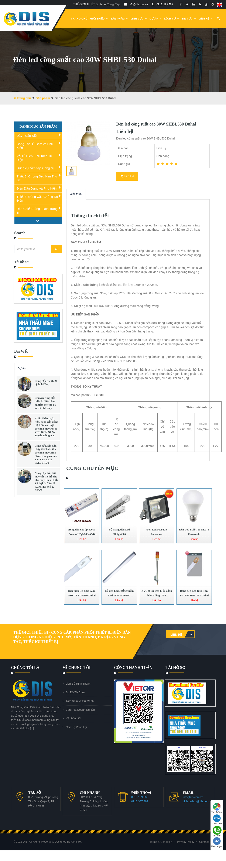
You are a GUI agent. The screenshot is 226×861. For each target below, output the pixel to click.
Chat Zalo (217, 819)
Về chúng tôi (73, 718)
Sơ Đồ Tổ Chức (76, 692)
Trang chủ (79, 18)
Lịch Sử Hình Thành (78, 683)
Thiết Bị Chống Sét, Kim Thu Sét (37, 178)
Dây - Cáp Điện (27, 135)
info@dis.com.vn (193, 797)
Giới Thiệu (99, 18)
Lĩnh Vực (138, 18)
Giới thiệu (76, 193)
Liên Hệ (205, 18)
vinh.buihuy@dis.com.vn (198, 801)
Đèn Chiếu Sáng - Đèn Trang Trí (37, 210)
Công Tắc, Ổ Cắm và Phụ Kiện (35, 145)
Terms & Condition (161, 841)
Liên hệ (182, 634)
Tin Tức (189, 18)
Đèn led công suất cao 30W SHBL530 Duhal (156, 124)
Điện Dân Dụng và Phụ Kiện (36, 188)
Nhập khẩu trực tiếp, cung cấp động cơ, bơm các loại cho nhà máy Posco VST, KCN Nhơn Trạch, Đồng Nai (46, 427)
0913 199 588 (139, 797)
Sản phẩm (119, 18)
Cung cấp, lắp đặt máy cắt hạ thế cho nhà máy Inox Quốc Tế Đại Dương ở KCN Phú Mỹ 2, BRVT (46, 482)
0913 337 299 (139, 801)
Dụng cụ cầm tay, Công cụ (35, 168)
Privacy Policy (185, 841)
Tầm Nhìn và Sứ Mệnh (80, 701)
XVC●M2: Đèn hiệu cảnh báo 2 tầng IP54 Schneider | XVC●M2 (156, 595)
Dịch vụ (171, 18)
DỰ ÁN (156, 18)
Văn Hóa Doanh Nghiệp (80, 709)
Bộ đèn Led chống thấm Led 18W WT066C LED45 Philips (119, 595)
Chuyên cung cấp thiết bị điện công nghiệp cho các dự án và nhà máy (45, 403)
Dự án (21, 368)
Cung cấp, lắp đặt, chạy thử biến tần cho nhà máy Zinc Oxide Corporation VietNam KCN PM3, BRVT (46, 454)
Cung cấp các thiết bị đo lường (46, 382)
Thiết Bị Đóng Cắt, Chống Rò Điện (37, 198)
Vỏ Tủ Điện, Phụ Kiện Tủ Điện (34, 158)
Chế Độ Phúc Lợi (76, 727)
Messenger (216, 842)
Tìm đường (216, 808)
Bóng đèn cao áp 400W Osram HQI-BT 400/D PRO (81, 534)
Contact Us (206, 841)
